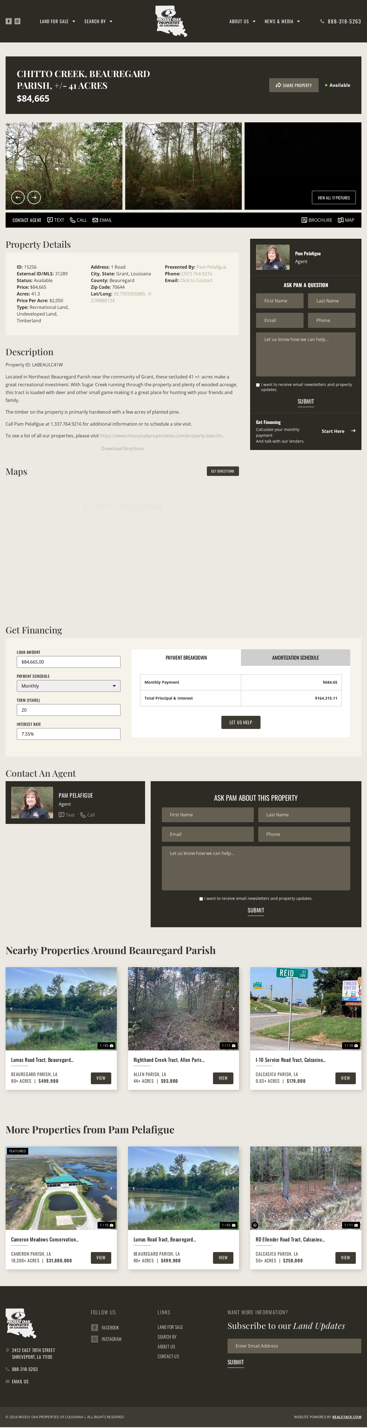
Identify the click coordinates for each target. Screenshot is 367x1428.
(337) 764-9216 (197, 274)
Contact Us (168, 1357)
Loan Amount (29, 652)
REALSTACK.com (346, 1417)
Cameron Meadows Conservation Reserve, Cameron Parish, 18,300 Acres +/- (44, 1240)
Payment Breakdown (186, 657)
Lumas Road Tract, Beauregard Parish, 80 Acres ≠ (41, 1060)
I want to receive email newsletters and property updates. (306, 388)
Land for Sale (58, 21)
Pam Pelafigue (211, 267)
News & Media (283, 21)
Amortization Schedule (295, 657)
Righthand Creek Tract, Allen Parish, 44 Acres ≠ (169, 1060)
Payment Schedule (33, 676)
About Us (242, 21)
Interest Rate (29, 724)
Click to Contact (196, 280)
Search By (98, 21)
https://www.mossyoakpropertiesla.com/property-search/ (161, 436)
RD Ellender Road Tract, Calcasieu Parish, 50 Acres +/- (289, 1240)
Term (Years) (28, 700)
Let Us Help (241, 723)
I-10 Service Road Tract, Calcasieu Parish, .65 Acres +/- (289, 1060)
